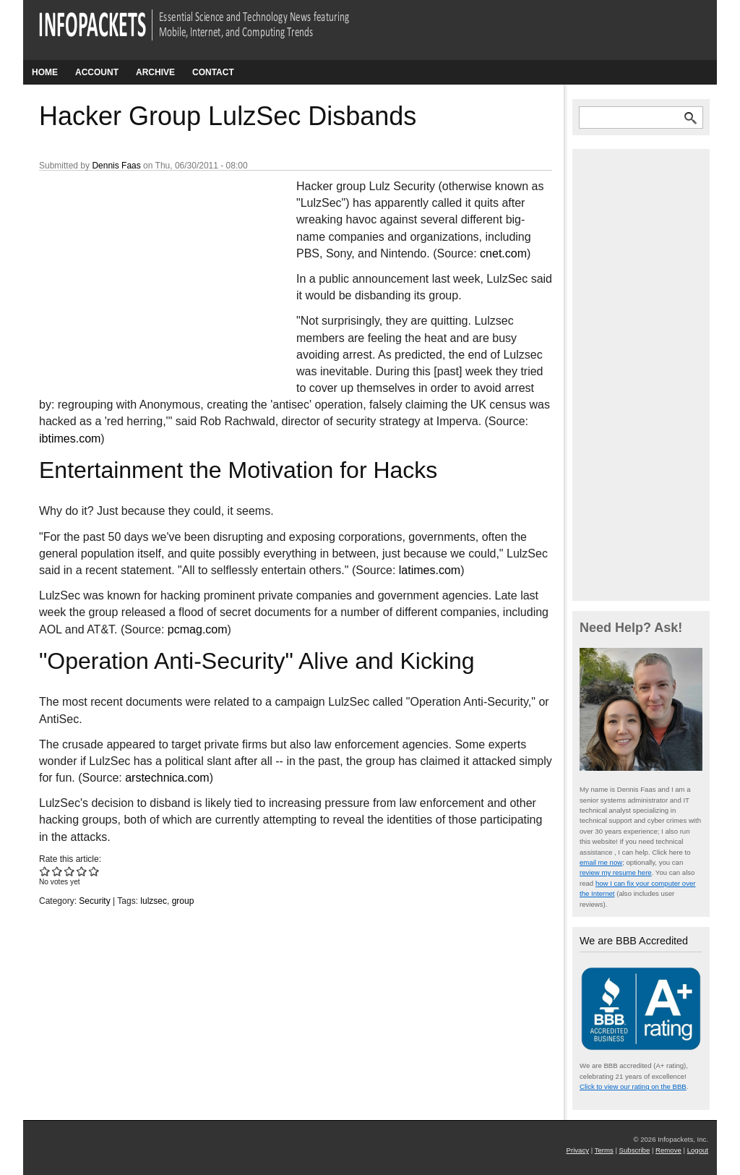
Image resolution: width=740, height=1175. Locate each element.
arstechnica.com (167, 778)
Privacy (578, 1150)
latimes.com (429, 570)
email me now (601, 862)
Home (45, 72)
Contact (213, 72)
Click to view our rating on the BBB (633, 1086)
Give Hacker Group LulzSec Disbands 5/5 (94, 871)
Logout (697, 1150)
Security (94, 901)
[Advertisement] (147, 274)
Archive (155, 72)
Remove (668, 1150)
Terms (604, 1150)
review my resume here (616, 872)
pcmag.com (198, 629)
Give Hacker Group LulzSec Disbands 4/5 (82, 871)
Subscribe (634, 1150)
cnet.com (503, 253)
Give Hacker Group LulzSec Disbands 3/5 (70, 871)
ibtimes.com (69, 438)
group (183, 901)
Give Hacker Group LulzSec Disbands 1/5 (45, 871)
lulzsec (153, 901)
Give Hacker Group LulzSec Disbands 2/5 (57, 871)
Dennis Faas (116, 166)
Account (97, 72)
